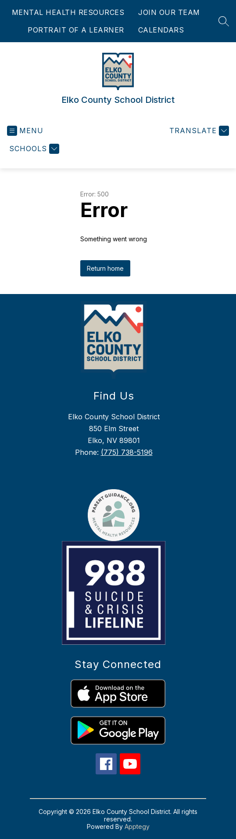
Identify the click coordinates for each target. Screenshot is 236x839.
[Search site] (223, 21)
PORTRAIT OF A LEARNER (76, 29)
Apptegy (137, 826)
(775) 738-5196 (127, 452)
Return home (105, 268)
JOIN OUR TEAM (169, 12)
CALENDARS (161, 29)
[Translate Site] (198, 130)
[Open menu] (25, 130)
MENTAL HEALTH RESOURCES (68, 12)
